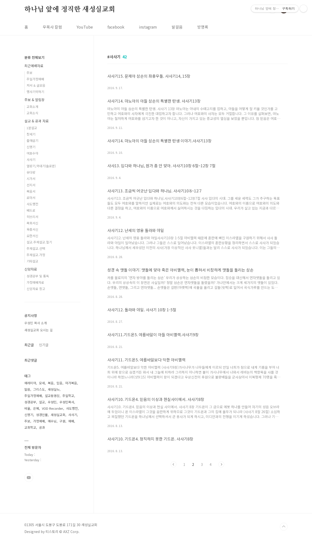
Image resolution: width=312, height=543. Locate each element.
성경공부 (30, 402)
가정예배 (39, 421)
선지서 (31, 185)
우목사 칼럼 (52, 27)
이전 (173, 464)
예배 (71, 421)
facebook (115, 27)
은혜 (36, 408)
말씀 (27, 389)
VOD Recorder (52, 408)
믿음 (59, 383)
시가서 (31, 178)
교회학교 (30, 427)
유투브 (28, 477)
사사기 (31, 159)
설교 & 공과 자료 (36, 120)
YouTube (85, 27)
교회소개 (32, 106)
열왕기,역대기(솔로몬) (41, 166)
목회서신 (32, 223)
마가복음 (71, 383)
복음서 (31, 191)
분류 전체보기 (34, 57)
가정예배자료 (35, 282)
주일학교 (68, 395)
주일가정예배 (35, 79)
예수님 (52, 421)
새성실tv (53, 389)
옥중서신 (32, 229)
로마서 (31, 197)
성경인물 (42, 414)
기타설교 (32, 261)
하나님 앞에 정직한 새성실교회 (69, 9)
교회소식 (32, 113)
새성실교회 (58, 414)
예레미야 (30, 383)
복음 (51, 383)
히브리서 (32, 216)
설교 (42, 402)
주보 (29, 72)
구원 (62, 421)
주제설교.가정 (36, 254)
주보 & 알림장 (34, 99)
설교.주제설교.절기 (39, 242)
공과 (42, 427)
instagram (148, 27)
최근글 (29, 344)
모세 (42, 383)
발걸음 (177, 27)
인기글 (44, 344)
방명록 (202, 27)
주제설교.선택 (36, 248)
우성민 (52, 402)
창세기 (31, 134)
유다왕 (31, 172)
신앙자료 (30, 269)
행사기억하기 (35, 91)
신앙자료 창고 (36, 288)
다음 (221, 464)
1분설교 (32, 127)
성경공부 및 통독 (38, 276)
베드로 (31, 210)
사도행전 (32, 204)
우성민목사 (66, 402)
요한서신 (32, 235)
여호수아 (32, 153)
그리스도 (39, 389)
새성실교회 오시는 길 (38, 330)
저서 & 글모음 (36, 85)
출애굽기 (32, 140)
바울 (27, 408)
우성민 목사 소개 (35, 323)
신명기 (31, 147)
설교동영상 (52, 395)
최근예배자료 (33, 65)
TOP (284, 527)
